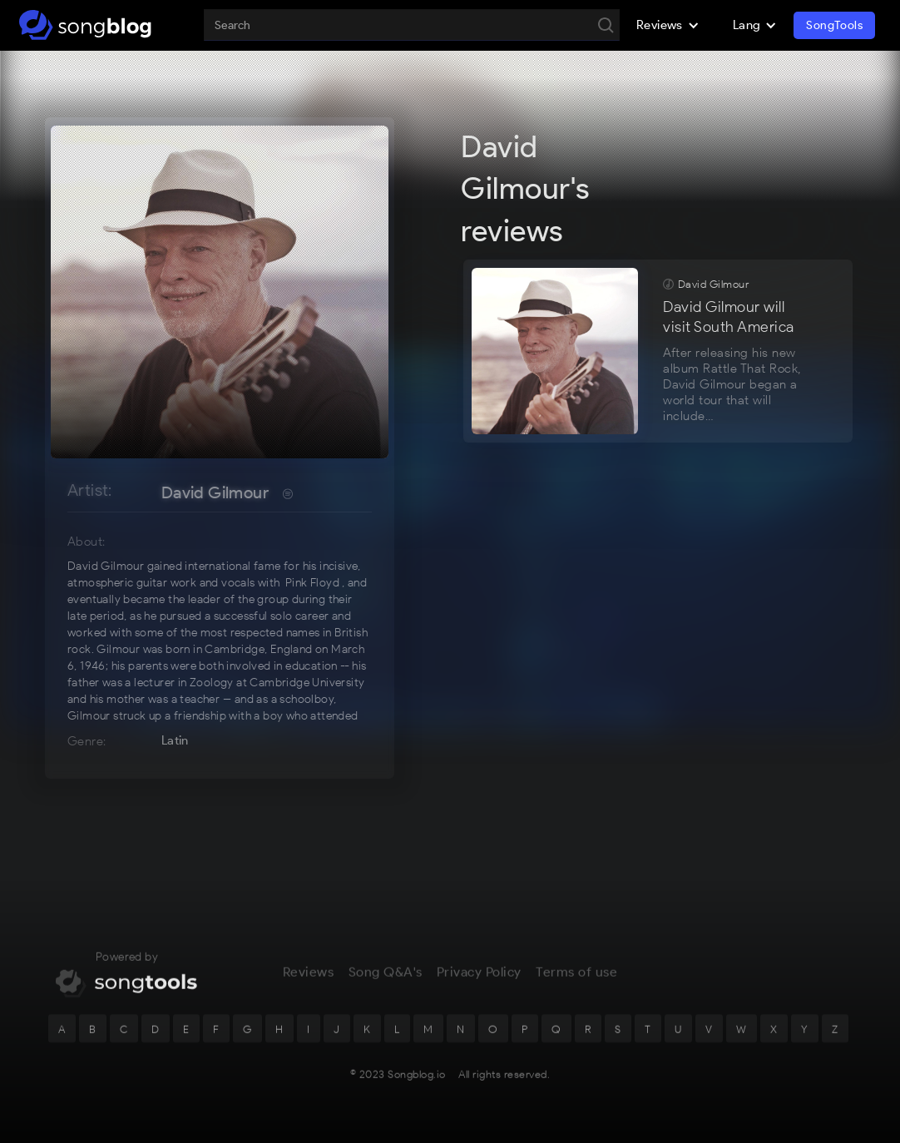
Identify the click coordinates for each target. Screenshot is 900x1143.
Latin (175, 740)
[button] (668, 25)
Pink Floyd (312, 583)
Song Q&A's (386, 979)
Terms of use (576, 979)
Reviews (308, 979)
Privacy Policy (479, 979)
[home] (85, 25)
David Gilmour (215, 492)
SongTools (834, 25)
